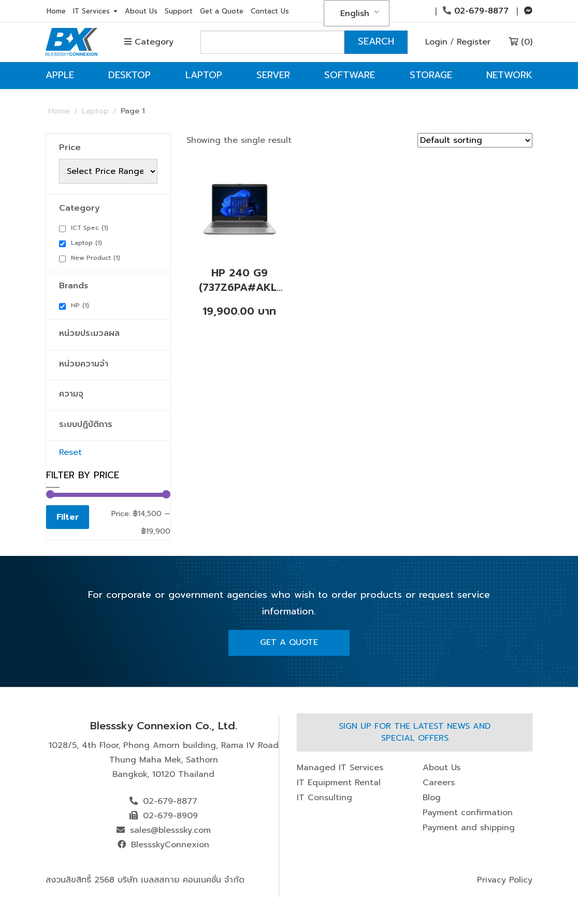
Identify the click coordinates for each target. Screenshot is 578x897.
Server (273, 75)
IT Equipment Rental (339, 782)
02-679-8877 (476, 11)
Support (179, 11)
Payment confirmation (468, 812)
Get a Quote (221, 11)
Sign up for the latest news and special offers (414, 732)
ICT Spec (89, 228)
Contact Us (270, 11)
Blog (432, 797)
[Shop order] (474, 140)
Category (149, 42)
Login (436, 42)
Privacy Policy (504, 880)
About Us (141, 11)
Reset (70, 452)
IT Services (95, 11)
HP (80, 305)
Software (349, 75)
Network (509, 75)
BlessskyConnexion (170, 845)
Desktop (129, 75)
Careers (439, 782)
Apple (60, 75)
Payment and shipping (469, 827)
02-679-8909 (170, 816)
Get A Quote (289, 642)
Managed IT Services (340, 767)
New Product (95, 258)
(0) (520, 42)
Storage (431, 75)
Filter (67, 516)
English (354, 13)
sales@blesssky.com (170, 830)
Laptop (203, 75)
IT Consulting (324, 797)
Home (56, 11)
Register (473, 42)
